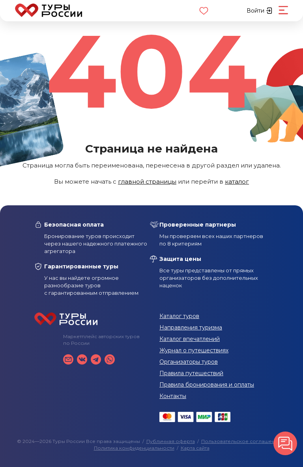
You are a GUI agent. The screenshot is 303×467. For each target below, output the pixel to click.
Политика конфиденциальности (134, 448)
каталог (237, 181)
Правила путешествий (191, 373)
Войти (259, 10)
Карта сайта (195, 448)
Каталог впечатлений (189, 338)
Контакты (172, 396)
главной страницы (147, 181)
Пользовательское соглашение (241, 441)
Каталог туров (179, 316)
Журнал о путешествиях (193, 350)
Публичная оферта (170, 441)
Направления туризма (190, 327)
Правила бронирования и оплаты (206, 384)
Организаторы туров (188, 361)
